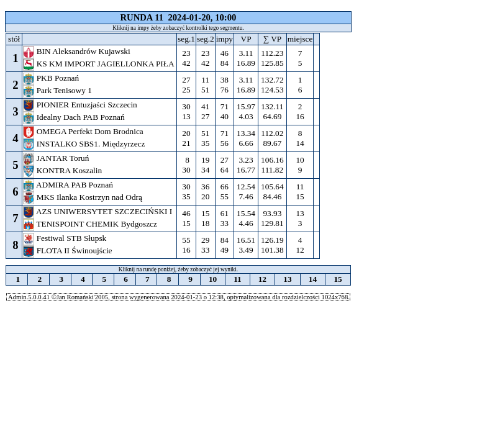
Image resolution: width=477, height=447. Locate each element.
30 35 (186, 191)
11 (237, 279)
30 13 (186, 111)
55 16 (186, 245)
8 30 (186, 164)
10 (213, 279)
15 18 (205, 218)
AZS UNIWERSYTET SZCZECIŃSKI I (98, 211)
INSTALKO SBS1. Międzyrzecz (85, 143)
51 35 (205, 138)
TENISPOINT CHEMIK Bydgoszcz (91, 223)
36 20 (205, 191)
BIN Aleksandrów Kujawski (77, 51)
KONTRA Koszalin (63, 170)
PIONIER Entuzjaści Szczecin (81, 104)
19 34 (205, 164)
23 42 (186, 58)
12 (262, 279)
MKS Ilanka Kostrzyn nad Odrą (83, 197)
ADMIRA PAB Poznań (69, 184)
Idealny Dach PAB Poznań (75, 117)
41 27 (205, 111)
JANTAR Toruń (57, 158)
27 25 (186, 84)
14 (312, 279)
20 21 (186, 138)
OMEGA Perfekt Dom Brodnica (84, 131)
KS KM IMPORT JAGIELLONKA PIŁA (99, 63)
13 (287, 279)
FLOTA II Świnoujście (68, 250)
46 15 (186, 218)
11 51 (205, 84)
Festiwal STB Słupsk (65, 238)
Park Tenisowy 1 (58, 90)
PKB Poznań (52, 78)
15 (338, 279)
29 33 (205, 245)
